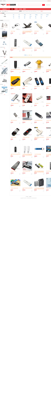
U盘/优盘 (5, 11)
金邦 (24, 16)
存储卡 (30, 14)
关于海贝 (27, 196)
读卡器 (41, 14)
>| (31, 55)
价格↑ (32, 11)
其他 (13, 14)
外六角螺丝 (1, 28)
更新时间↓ (24, 11)
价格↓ (30, 11)
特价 (35, 11)
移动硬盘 (36, 14)
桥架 (1, 65)
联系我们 (30, 196)
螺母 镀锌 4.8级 (2, 47)
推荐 (33, 11)
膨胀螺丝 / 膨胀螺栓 (3, 56)
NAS (19, 14)
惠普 (19, 16)
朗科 (35, 16)
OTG (41, 16)
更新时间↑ (27, 11)
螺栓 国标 (1, 84)
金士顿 (30, 16)
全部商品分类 (4, 9)
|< (27, 55)
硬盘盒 (25, 14)
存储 (2, 11)
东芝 (13, 16)
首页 (0, 11)
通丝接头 (1, 93)
